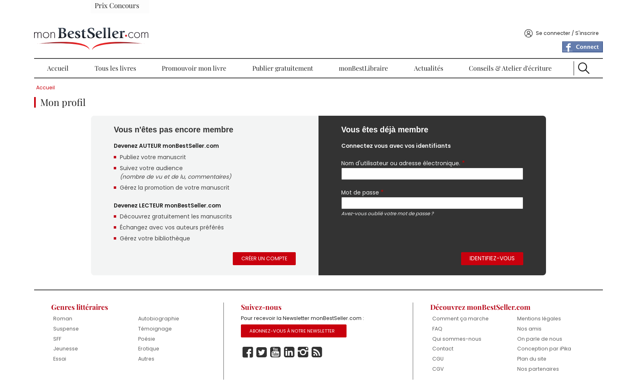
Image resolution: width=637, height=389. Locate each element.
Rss (331, 352)
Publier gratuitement (289, 48)
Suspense (116, 318)
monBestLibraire (358, 48)
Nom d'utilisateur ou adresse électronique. (402, 145)
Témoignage (190, 318)
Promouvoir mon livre (213, 48)
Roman (112, 308)
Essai (109, 349)
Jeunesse (116, 339)
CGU (417, 356)
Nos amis (494, 318)
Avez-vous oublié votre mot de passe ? (385, 197)
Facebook (262, 352)
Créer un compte (268, 247)
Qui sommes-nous (436, 335)
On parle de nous (505, 329)
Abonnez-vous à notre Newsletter (307, 330)
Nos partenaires (503, 366)
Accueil (104, 48)
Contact (422, 345)
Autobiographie (194, 308)
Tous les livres (147, 48)
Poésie (182, 329)
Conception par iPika (503, 342)
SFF (107, 329)
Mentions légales (504, 308)
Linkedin (303, 352)
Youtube (290, 352)
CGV (417, 366)
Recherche (538, 48)
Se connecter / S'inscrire (513, 13)
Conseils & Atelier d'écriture (478, 48)
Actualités (410, 48)
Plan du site (497, 356)
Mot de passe (360, 175)
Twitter (276, 352)
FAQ (417, 324)
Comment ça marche (429, 311)
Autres (181, 349)
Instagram (317, 352)
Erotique (184, 339)
